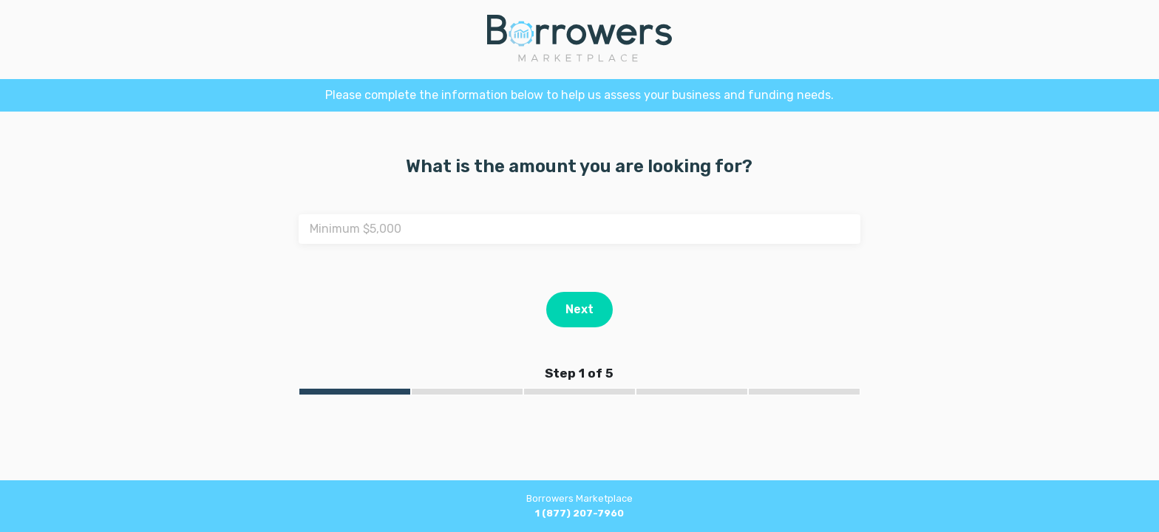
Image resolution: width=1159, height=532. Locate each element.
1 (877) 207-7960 (579, 513)
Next (579, 309)
